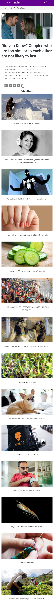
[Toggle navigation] (4, 3)
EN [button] (45, 2)
